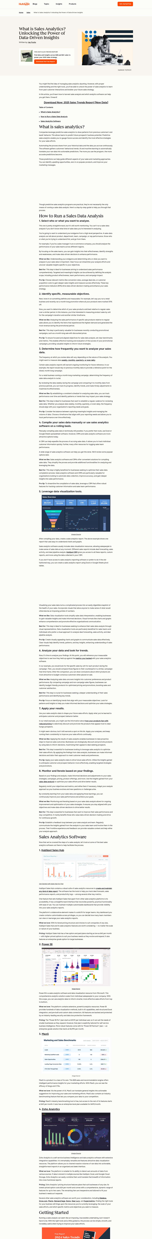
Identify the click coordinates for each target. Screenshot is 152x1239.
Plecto (50, 1201)
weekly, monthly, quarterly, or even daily (78, 360)
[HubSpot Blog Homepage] (24, 4)
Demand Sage (59, 1201)
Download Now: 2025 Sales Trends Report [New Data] (76, 102)
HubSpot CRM (71, 552)
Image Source (76, 534)
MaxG (45, 1033)
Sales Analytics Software (51, 121)
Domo (68, 1201)
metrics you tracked (84, 658)
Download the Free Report (45, 61)
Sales (28, 12)
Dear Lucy (76, 1201)
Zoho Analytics (51, 1109)
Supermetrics (89, 1201)
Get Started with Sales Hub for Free (51, 884)
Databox (103, 1198)
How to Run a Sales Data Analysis (54, 117)
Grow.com (43, 1201)
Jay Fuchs (32, 42)
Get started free (125, 4)
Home (21, 12)
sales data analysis (46, 782)
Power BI (47, 944)
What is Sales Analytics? (50, 112)
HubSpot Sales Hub (52, 850)
